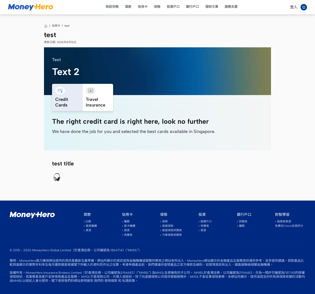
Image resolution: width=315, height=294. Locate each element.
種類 (127, 221)
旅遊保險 (167, 226)
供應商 (128, 235)
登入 (293, 7)
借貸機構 (91, 226)
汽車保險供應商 (172, 235)
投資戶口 (173, 7)
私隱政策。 (130, 281)
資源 (88, 230)
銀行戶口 (192, 7)
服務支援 (231, 7)
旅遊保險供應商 (172, 230)
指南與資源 (284, 221)
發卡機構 (129, 226)
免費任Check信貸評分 (289, 226)
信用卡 (142, 7)
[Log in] (304, 7)
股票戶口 (206, 221)
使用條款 (110, 281)
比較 (88, 221)
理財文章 (211, 7)
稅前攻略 (112, 7)
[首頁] (46, 26)
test (67, 25)
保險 (157, 7)
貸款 (128, 7)
